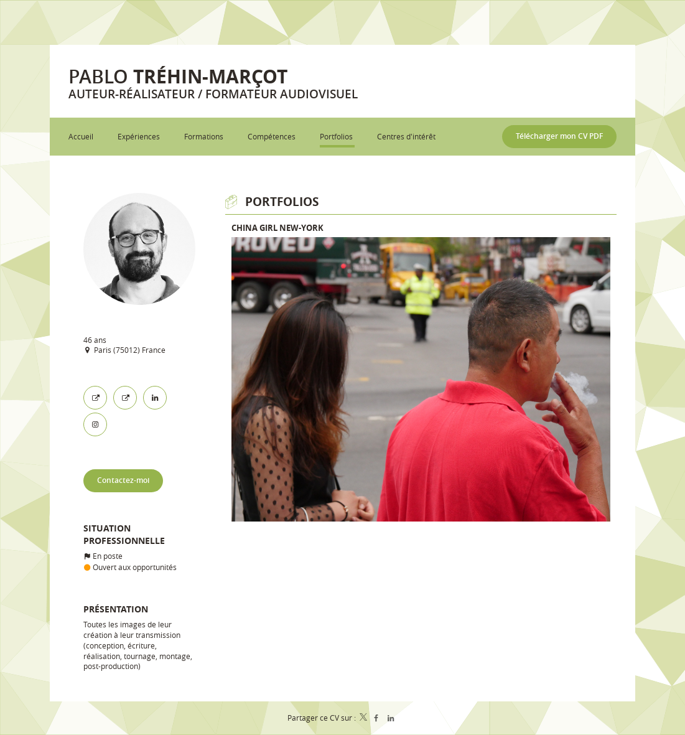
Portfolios (282, 201)
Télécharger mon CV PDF (559, 136)
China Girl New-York (277, 227)
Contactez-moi (123, 480)
